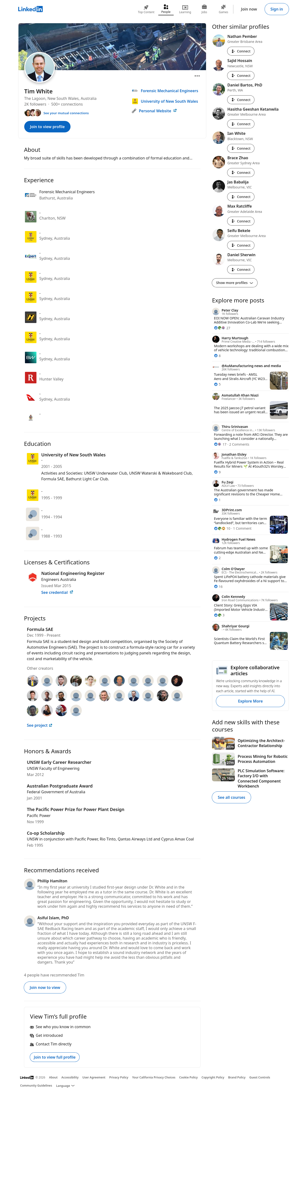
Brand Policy (236, 1077)
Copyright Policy (212, 1077)
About (53, 1077)
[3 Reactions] (219, 615)
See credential (57, 592)
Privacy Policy (118, 1077)
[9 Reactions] (217, 472)
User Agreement (94, 1077)
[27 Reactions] (222, 327)
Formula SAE (40, 629)
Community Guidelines (36, 1085)
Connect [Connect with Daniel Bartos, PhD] (240, 99)
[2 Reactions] (217, 557)
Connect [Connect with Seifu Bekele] (240, 245)
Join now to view (45, 987)
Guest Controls (259, 1077)
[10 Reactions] (222, 528)
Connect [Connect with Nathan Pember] (240, 51)
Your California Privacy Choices (153, 1077)
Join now (249, 9)
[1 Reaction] (217, 499)
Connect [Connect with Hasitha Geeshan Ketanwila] (240, 124)
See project (40, 725)
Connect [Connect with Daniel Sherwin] (240, 269)
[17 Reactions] (220, 444)
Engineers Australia (58, 579)
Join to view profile (47, 126)
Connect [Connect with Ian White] (240, 148)
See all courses (231, 797)
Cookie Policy (188, 1077)
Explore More (250, 701)
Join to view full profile (55, 1057)
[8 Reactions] (217, 355)
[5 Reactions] (217, 384)
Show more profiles (234, 282)
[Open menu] (197, 76)
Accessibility (70, 1077)
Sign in (277, 9)
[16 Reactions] (218, 586)
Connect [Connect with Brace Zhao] (240, 172)
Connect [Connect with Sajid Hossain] (240, 75)
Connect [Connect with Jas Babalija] (240, 196)
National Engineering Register (73, 573)
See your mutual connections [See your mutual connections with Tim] (66, 113)
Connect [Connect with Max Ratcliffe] (240, 221)
